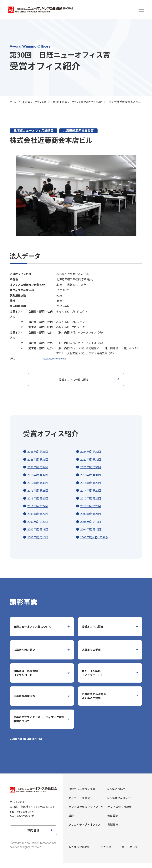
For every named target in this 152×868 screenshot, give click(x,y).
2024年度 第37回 (92, 457)
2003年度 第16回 (39, 542)
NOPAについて (116, 794)
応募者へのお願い (25, 655)
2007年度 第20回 (39, 527)
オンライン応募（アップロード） (94, 678)
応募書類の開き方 (25, 701)
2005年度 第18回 (39, 535)
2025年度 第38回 (39, 457)
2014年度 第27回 (92, 496)
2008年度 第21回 (92, 519)
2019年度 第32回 (39, 480)
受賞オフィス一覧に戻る (74, 385)
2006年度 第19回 (92, 527)
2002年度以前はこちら (96, 542)
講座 (71, 821)
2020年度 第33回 (92, 472)
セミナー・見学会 (79, 803)
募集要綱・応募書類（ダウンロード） (27, 678)
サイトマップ (130, 852)
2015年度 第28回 (39, 496)
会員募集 (112, 821)
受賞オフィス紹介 (94, 632)
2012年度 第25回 (92, 504)
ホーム (14, 102)
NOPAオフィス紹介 (119, 803)
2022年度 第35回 (92, 465)
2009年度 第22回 (39, 519)
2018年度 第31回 (92, 480)
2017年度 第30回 (39, 488)
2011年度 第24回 (39, 511)
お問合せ (33, 836)
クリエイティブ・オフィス (84, 830)
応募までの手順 (92, 655)
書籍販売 (112, 830)
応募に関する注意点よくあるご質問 (95, 701)
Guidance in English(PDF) (28, 744)
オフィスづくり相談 (119, 812)
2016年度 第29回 (92, 488)
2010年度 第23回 (92, 511)
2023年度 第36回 (39, 465)
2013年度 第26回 (39, 504)
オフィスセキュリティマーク (85, 812)
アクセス (106, 852)
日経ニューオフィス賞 (37, 102)
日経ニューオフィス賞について (35, 632)
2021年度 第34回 (39, 472)
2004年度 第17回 (92, 535)
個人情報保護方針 (79, 852)
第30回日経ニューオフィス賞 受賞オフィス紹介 (86, 102)
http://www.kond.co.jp (53, 364)
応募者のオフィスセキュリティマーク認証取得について (38, 724)
